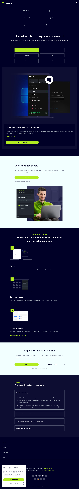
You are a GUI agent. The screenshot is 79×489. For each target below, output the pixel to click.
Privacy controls (14, 483)
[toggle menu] (76, 3)
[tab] (27, 50)
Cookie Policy (14, 475)
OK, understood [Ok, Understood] (14, 479)
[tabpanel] (39, 108)
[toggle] (39, 392)
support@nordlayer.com (48, 470)
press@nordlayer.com (48, 468)
